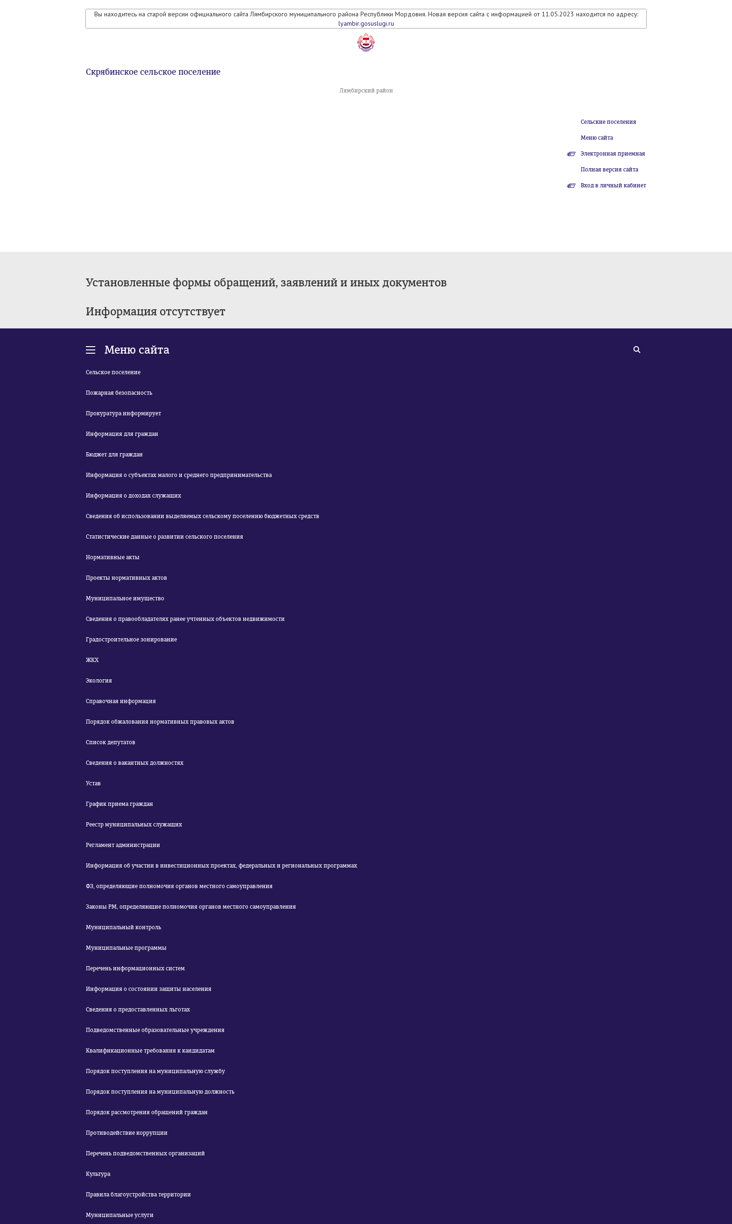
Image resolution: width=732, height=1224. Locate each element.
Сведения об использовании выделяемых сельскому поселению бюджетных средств (202, 516)
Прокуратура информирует (123, 413)
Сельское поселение (113, 372)
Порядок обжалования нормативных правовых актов (160, 722)
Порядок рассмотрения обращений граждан (147, 1112)
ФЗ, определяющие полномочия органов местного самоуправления (179, 886)
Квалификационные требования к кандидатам (150, 1050)
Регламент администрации (123, 845)
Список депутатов (110, 742)
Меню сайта (597, 138)
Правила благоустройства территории (138, 1194)
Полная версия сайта (609, 169)
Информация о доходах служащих (133, 495)
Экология (99, 680)
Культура (98, 1174)
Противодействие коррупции (127, 1133)
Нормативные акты (113, 557)
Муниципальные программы (126, 948)
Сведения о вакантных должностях (134, 763)
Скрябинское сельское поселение (153, 72)
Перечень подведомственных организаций (145, 1153)
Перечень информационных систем (135, 968)
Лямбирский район (366, 90)
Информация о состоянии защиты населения (148, 989)
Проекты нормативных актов (126, 578)
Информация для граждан (122, 434)
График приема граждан (119, 804)
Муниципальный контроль (123, 927)
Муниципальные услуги (120, 1215)
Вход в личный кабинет (613, 185)
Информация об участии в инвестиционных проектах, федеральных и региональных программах (221, 865)
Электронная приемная (613, 153)
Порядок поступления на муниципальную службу (155, 1071)
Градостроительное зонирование (131, 639)
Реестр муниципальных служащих (134, 824)
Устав (93, 783)
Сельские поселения (608, 122)
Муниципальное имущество (125, 598)
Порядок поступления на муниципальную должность (160, 1092)
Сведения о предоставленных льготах (138, 1009)
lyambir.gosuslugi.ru (366, 23)
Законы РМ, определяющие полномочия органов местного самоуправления (191, 907)
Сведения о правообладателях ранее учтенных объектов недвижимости (185, 619)
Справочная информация (121, 701)
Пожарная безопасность (119, 393)
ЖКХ (92, 660)
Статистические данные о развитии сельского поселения (164, 537)
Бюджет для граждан (114, 454)
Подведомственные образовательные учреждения (155, 1030)
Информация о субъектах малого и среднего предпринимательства (179, 475)
